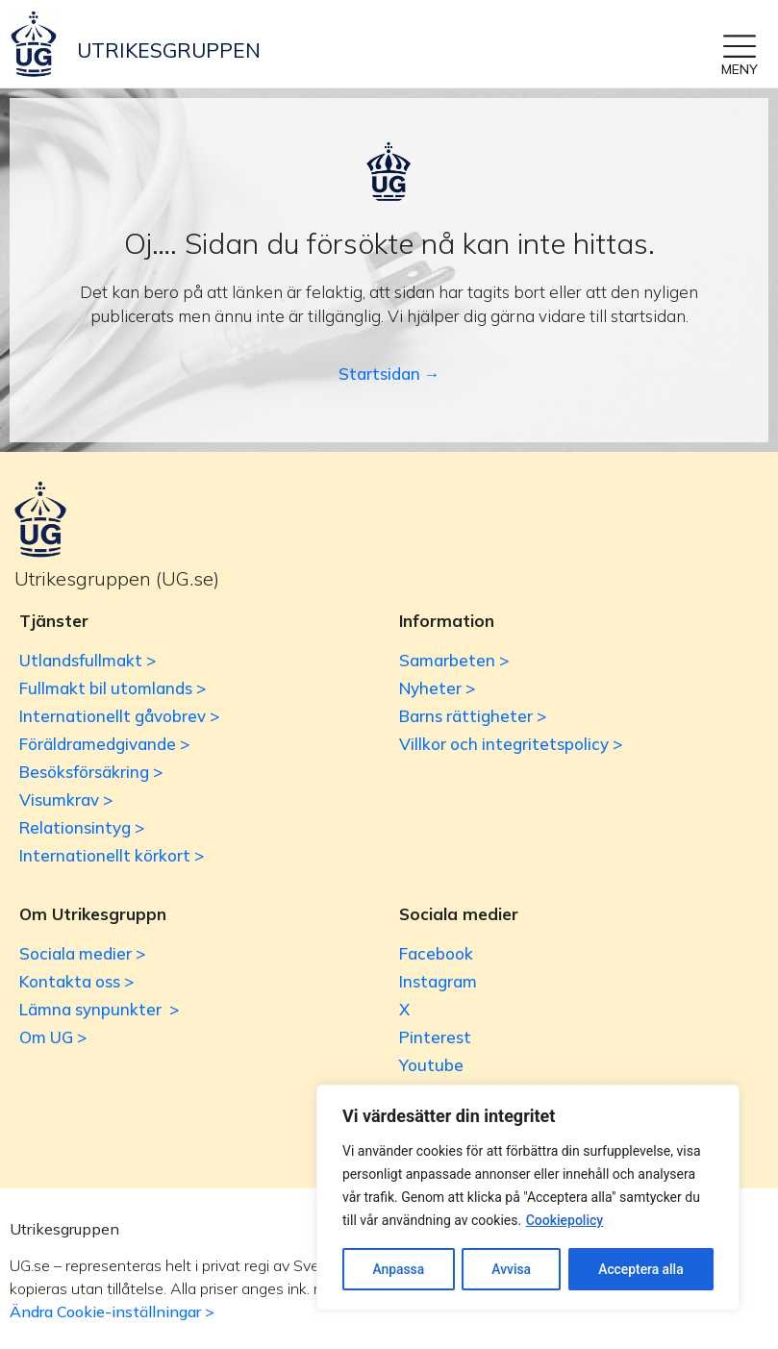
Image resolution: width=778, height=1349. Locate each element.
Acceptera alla (641, 1269)
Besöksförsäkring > (91, 772)
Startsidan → (389, 373)
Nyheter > (437, 688)
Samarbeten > (454, 660)
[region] (528, 1198)
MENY (739, 69)
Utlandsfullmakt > (87, 660)
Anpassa (398, 1269)
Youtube (431, 1065)
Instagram (438, 981)
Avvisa (511, 1269)
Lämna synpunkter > (99, 1009)
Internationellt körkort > (111, 855)
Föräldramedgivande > (104, 744)
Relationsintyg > (81, 827)
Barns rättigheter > (472, 716)
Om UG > (53, 1037)
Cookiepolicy (565, 1221)
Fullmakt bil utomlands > (112, 688)
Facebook (436, 953)
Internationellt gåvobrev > (119, 716)
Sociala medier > (82, 953)
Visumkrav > (66, 799)
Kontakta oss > (76, 981)
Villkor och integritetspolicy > (510, 744)
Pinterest (435, 1037)
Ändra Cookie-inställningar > (112, 1311)
